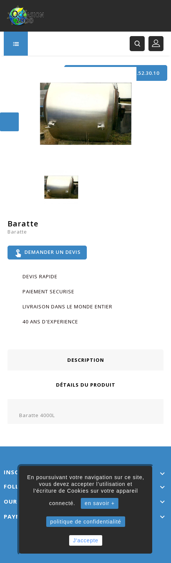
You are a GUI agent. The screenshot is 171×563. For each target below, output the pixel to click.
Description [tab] (85, 360)
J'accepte (85, 540)
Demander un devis (47, 252)
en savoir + (100, 503)
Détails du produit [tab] (85, 384)
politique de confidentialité (85, 522)
